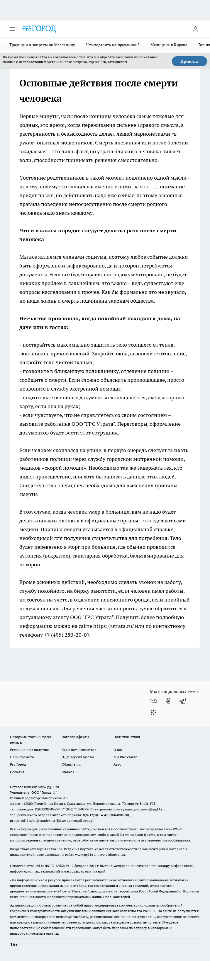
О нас (118, 749)
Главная (68, 772)
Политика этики (127, 737)
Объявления (71, 764)
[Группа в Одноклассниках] (168, 701)
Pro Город (18, 764)
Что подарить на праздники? (112, 44)
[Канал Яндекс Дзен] (153, 713)
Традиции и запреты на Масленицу (42, 44)
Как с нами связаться (79, 749)
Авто (117, 764)
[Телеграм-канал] (183, 701)
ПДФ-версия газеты (78, 757)
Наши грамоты (22, 757)
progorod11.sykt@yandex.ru (32, 820)
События (17, 772)
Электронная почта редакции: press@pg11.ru (127, 809)
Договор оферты (75, 737)
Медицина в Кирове (168, 44)
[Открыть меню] (12, 29)
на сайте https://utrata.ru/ (103, 626)
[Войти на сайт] (195, 29)
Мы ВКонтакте (125, 757)
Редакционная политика (30, 749)
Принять (189, 61)
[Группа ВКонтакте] (153, 701)
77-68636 (58, 865)
